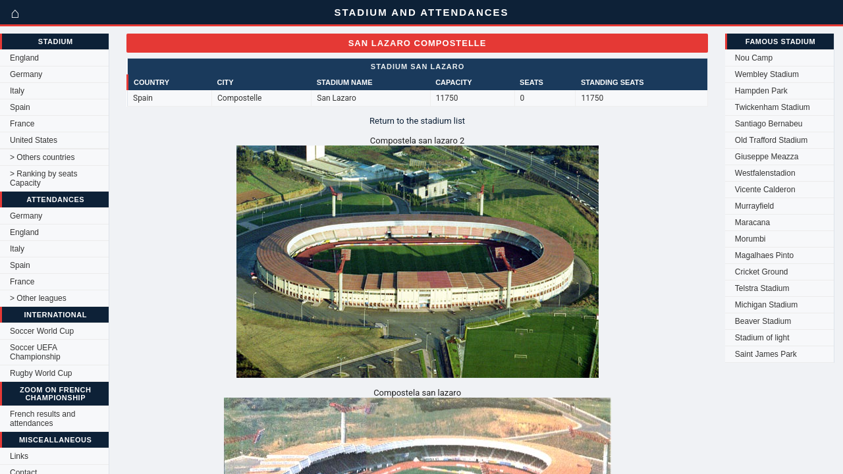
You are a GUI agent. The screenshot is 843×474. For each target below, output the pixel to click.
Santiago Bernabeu (769, 123)
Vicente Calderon (765, 189)
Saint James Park (766, 354)
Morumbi (750, 239)
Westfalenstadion (765, 173)
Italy (17, 90)
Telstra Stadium (762, 288)
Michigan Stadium (766, 304)
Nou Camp (754, 58)
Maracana (752, 222)
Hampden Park (761, 90)
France (22, 123)
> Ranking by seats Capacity (43, 178)
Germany (26, 74)
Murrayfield (754, 206)
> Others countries (42, 157)
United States (33, 140)
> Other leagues (38, 298)
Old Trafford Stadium (771, 140)
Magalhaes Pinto (764, 255)
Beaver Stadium (763, 321)
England (24, 58)
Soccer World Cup (42, 331)
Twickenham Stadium (772, 107)
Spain (20, 107)
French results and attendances (42, 418)
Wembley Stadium (767, 74)
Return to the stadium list (417, 121)
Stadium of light (762, 337)
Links (19, 456)
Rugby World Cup (41, 373)
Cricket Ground (761, 271)
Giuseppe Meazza (767, 156)
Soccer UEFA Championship (35, 352)
